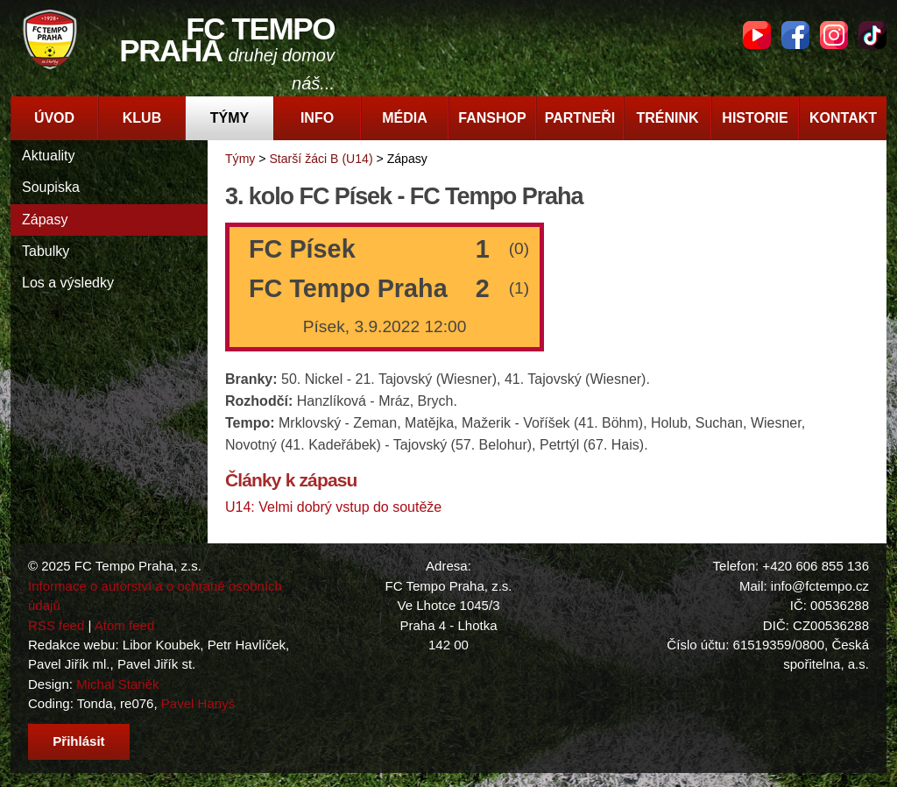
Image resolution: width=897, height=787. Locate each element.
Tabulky (45, 251)
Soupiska (51, 187)
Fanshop (492, 117)
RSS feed (56, 625)
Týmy (229, 117)
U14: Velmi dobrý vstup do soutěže (333, 507)
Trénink (667, 117)
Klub (142, 117)
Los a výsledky (68, 282)
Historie (755, 117)
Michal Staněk (117, 684)
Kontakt (843, 117)
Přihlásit (78, 741)
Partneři (580, 117)
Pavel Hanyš (198, 703)
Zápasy (44, 219)
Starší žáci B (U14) (320, 159)
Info (317, 117)
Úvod (54, 117)
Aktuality (48, 155)
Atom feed (125, 625)
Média (404, 117)
